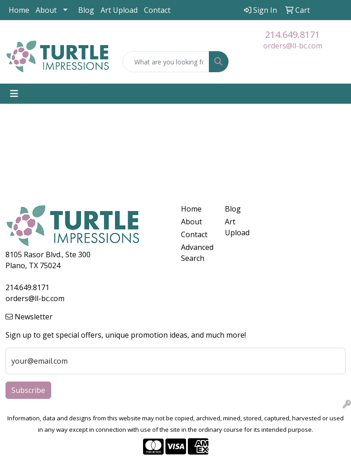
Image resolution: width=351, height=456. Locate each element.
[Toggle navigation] (14, 93)
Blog (86, 10)
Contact (157, 10)
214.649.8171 (292, 34)
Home (19, 10)
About (46, 10)
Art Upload (119, 10)
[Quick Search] (165, 61)
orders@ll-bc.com (292, 46)
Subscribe (28, 390)
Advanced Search (197, 252)
